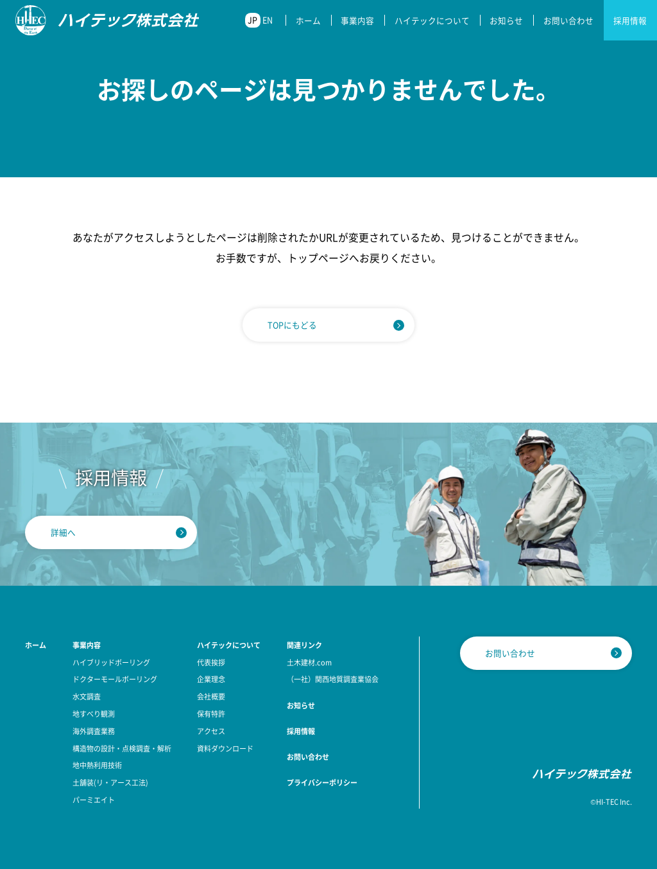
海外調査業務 (94, 731)
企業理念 (211, 679)
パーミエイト (94, 799)
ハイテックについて (432, 20)
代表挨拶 (211, 662)
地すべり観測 (94, 713)
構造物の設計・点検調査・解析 (122, 748)
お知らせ (506, 20)
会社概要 (211, 696)
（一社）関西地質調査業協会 (333, 679)
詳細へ (63, 532)
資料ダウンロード (225, 748)
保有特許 (211, 713)
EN (267, 19)
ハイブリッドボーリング (111, 662)
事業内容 (357, 20)
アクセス (211, 731)
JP (252, 19)
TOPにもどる (292, 325)
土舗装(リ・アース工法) (110, 782)
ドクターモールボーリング (115, 679)
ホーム (308, 20)
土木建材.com (309, 662)
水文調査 (87, 696)
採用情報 (630, 20)
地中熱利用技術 (97, 765)
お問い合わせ (568, 20)
